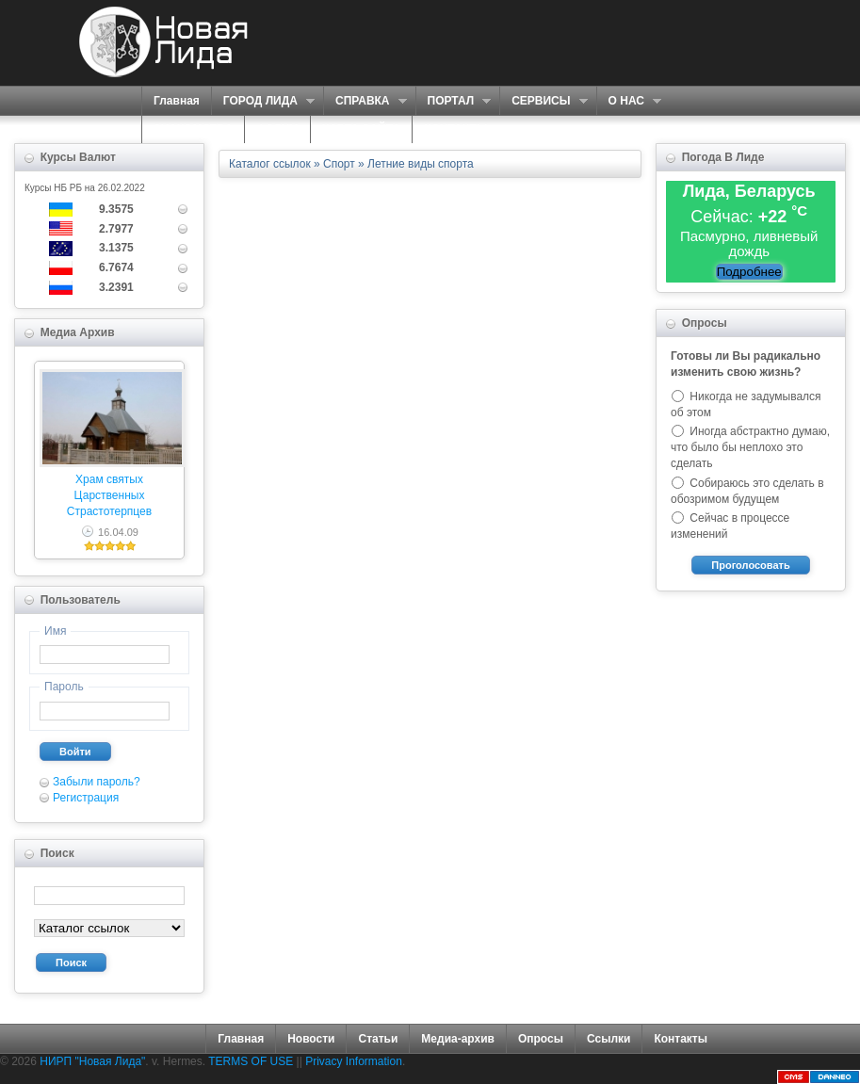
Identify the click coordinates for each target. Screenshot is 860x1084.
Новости (310, 1038)
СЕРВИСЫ (543, 101)
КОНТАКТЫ (455, 129)
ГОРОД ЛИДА (263, 101)
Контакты (680, 1038)
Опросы (540, 1038)
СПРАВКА (365, 101)
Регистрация (86, 797)
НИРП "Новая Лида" (92, 1061)
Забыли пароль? (96, 781)
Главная (177, 100)
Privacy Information (353, 1061)
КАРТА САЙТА (361, 129)
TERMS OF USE (250, 1061)
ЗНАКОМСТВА (193, 129)
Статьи (378, 1038)
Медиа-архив (458, 1038)
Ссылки (608, 1038)
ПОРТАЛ (453, 101)
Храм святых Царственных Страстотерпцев (109, 495)
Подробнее (749, 272)
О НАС (628, 101)
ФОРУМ (277, 129)
